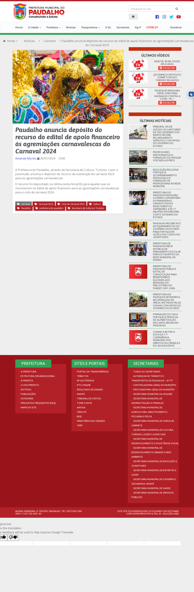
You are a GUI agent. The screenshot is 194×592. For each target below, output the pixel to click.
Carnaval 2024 (46, 204)
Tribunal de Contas (89, 398)
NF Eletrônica (85, 380)
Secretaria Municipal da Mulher (152, 394)
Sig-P (138, 27)
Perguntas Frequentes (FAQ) (38, 403)
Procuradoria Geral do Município (154, 389)
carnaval (25, 204)
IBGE (79, 416)
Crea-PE (81, 412)
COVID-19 (152, 27)
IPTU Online (84, 385)
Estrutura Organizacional (38, 376)
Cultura (97, 204)
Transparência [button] (90, 27)
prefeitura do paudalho (51, 208)
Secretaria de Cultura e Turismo (88, 208)
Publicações (28, 394)
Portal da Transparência (93, 371)
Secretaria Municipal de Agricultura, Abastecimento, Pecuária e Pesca (149, 412)
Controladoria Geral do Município (154, 385)
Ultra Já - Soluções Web (165, 514)
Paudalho (26, 208)
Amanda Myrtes (25, 158)
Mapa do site (28, 407)
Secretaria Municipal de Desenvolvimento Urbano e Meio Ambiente (151, 452)
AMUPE (81, 394)
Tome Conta (84, 403)
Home (19, 27)
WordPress (139, 514)
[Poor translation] (13, 537)
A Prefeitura (28, 371)
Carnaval (50, 41)
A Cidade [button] (34, 27)
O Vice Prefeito (30, 385)
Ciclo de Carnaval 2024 (73, 204)
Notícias (71, 27)
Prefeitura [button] (53, 27)
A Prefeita (27, 380)
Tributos (82, 376)
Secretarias (123, 27)
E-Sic (108, 27)
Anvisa (81, 407)
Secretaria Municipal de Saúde (151, 488)
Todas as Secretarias (146, 371)
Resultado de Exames (90, 389)
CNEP (80, 425)
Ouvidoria (176, 27)
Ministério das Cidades (91, 421)
